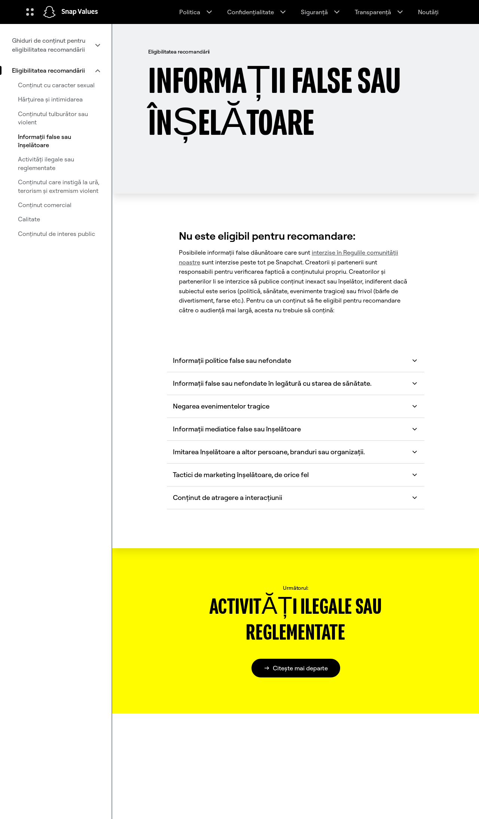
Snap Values (79, 12)
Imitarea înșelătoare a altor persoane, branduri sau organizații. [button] (295, 452)
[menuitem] (56, 45)
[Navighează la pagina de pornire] (49, 12)
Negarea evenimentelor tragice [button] (295, 406)
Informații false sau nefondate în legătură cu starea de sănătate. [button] (295, 383)
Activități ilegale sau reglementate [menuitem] (46, 163)
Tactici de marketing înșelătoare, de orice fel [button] (295, 474)
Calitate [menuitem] (29, 219)
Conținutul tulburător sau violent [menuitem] (53, 118)
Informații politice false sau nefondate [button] (295, 360)
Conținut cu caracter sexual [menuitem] (56, 85)
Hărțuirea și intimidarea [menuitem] (50, 99)
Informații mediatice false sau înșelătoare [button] (295, 429)
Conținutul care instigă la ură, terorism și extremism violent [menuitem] (58, 186)
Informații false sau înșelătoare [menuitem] (44, 141)
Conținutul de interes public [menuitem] (56, 233)
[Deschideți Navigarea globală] (29, 11)
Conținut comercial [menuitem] (44, 205)
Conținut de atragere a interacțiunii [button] (295, 497)
